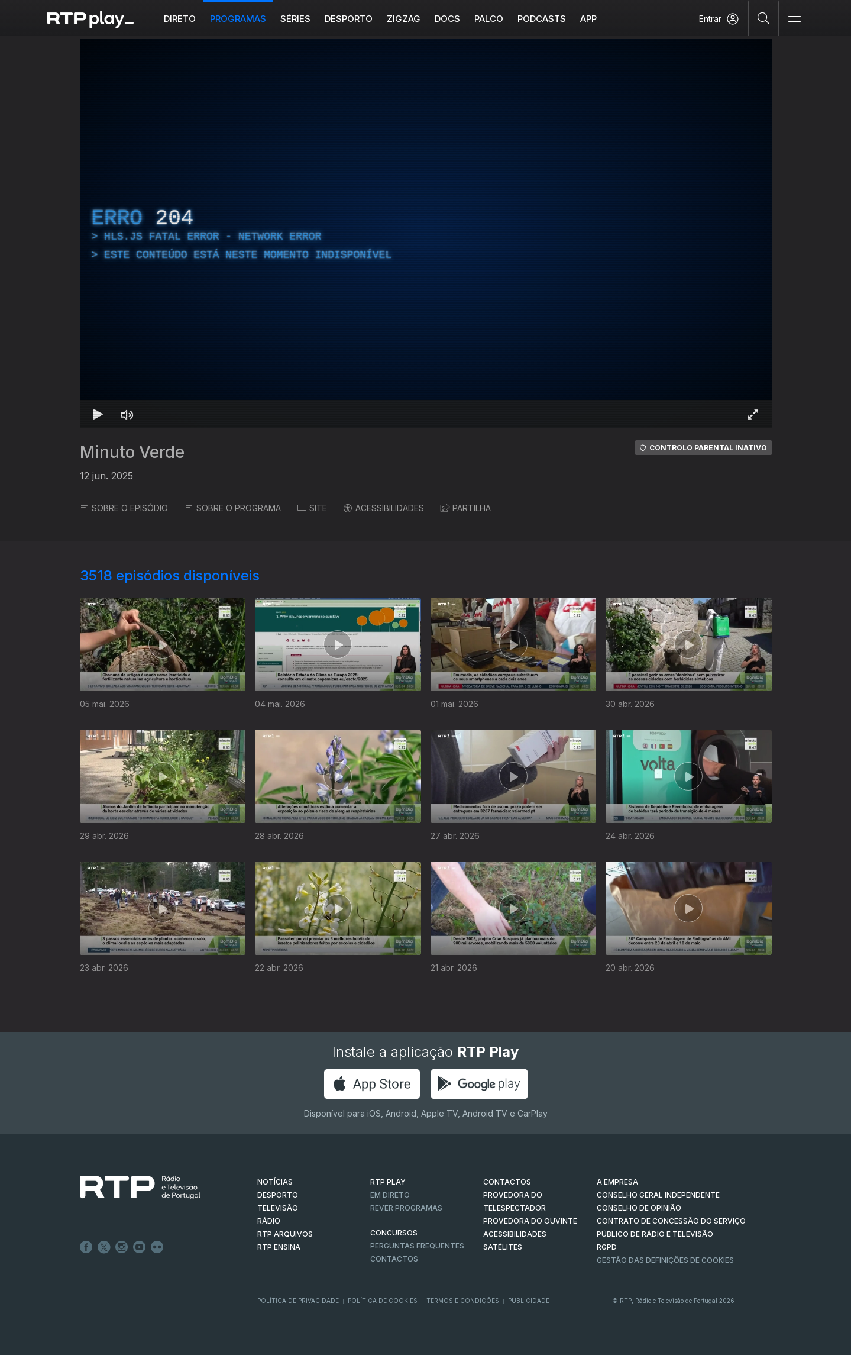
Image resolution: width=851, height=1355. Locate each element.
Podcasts (541, 18)
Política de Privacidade (298, 1300)
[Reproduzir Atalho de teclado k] (99, 414)
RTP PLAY (388, 1181)
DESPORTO (277, 1195)
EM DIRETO (390, 1195)
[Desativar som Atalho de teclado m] (127, 414)
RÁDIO (268, 1221)
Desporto (349, 18)
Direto (180, 18)
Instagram (121, 1247)
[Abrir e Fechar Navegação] (794, 19)
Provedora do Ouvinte (530, 1221)
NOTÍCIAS (275, 1181)
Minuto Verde (132, 452)
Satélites (502, 1247)
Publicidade (528, 1300)
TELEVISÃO (277, 1208)
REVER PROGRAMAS (406, 1208)
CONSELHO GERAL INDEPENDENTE (658, 1195)
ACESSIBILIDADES (384, 508)
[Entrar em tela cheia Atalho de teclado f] (753, 414)
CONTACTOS (507, 1181)
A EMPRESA (617, 1181)
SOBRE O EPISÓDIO (124, 508)
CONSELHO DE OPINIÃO (639, 1208)
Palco (488, 18)
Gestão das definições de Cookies (665, 1260)
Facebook (86, 1247)
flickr (157, 1247)
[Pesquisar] (764, 18)
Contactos (394, 1258)
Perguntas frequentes (417, 1245)
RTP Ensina (278, 1247)
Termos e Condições (462, 1300)
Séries (295, 18)
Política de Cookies (383, 1300)
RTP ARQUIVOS (285, 1234)
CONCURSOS (394, 1232)
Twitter (104, 1247)
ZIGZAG (403, 18)
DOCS (447, 18)
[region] (426, 233)
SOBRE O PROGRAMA (233, 508)
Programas (238, 18)
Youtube (139, 1247)
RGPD (607, 1247)
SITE (312, 508)
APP (588, 18)
